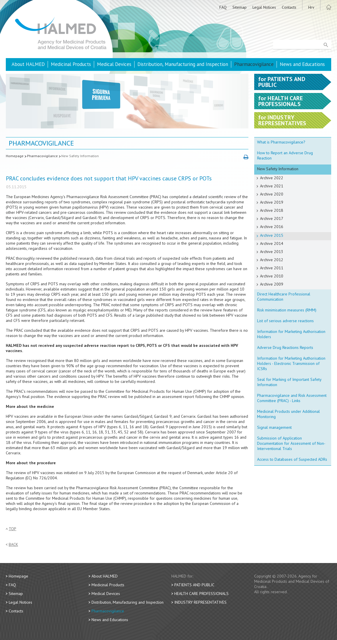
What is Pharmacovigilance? (281, 142)
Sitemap (239, 7)
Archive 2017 (271, 218)
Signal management (274, 427)
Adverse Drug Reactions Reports (285, 347)
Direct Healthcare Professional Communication (283, 296)
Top (12, 528)
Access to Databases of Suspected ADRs (292, 459)
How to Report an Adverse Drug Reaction (285, 155)
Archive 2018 (271, 210)
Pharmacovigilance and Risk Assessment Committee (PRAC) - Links (292, 398)
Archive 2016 (271, 226)
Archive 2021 (271, 186)
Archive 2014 (271, 243)
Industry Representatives (200, 602)
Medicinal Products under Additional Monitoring (288, 414)
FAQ (223, 7)
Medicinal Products (71, 64)
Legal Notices (264, 7)
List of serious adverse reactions (285, 320)
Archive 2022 (271, 177)
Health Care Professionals (201, 593)
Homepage (15, 156)
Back (13, 544)
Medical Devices (114, 64)
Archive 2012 (271, 259)
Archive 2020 (271, 194)
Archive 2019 (271, 202)
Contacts (289, 7)
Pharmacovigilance (254, 64)
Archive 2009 (271, 284)
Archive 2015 (271, 235)
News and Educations (302, 64)
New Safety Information (80, 156)
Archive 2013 (271, 251)
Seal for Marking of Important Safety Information (289, 382)
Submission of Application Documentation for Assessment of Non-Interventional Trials (291, 443)
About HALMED (28, 64)
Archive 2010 (271, 276)
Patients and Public (194, 584)
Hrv (311, 7)
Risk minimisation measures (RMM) (286, 310)
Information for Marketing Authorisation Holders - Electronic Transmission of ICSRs (291, 363)
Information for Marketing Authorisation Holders (291, 334)
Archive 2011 (271, 267)
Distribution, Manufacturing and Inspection (182, 64)
